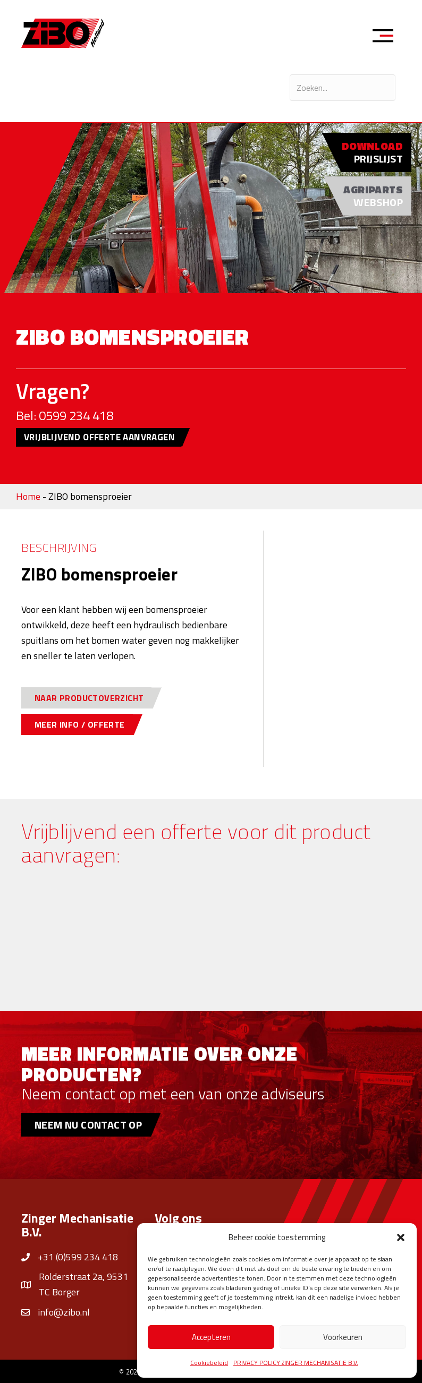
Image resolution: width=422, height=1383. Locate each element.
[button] (400, 1237)
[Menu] (386, 37)
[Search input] (342, 87)
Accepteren (211, 1337)
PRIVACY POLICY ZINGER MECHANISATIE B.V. (295, 1363)
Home (28, 496)
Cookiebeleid (209, 1363)
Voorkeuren (342, 1337)
